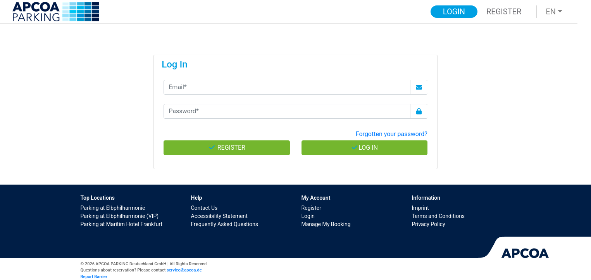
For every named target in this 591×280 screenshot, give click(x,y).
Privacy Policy (428, 224)
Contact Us (204, 208)
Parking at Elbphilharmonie (113, 208)
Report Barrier (94, 276)
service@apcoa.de (184, 270)
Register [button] (503, 11)
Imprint (420, 208)
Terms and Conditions (438, 216)
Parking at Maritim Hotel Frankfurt (122, 224)
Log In (364, 147)
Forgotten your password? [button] (391, 134)
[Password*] (287, 111)
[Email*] (287, 87)
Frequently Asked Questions (224, 224)
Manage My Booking (326, 224)
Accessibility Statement (219, 216)
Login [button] (454, 11)
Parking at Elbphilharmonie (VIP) (120, 216)
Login (308, 216)
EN (551, 11)
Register (311, 208)
